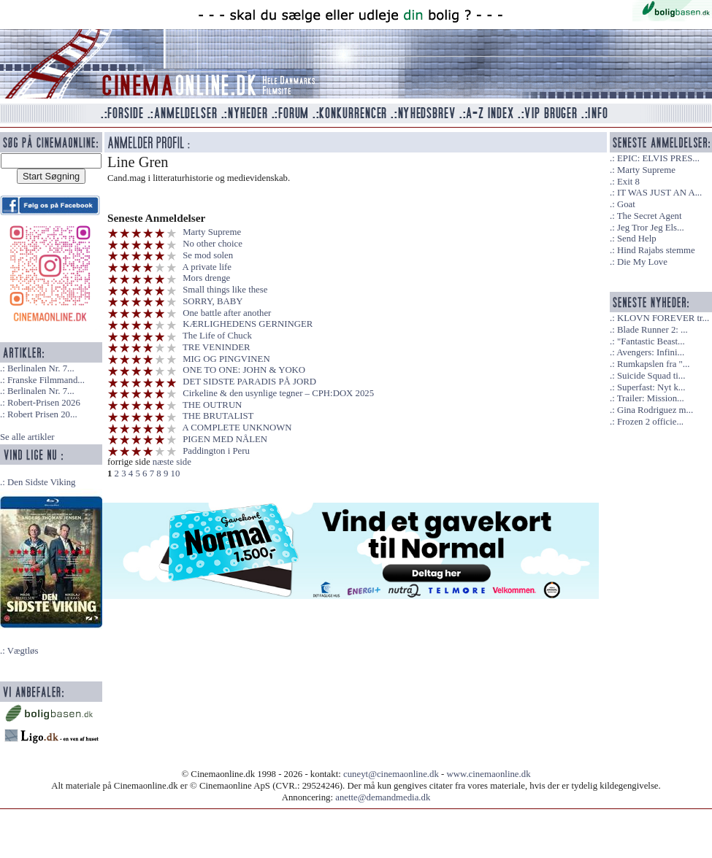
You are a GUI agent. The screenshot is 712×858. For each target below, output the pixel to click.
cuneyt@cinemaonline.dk (391, 774)
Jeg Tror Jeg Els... (650, 228)
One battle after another (227, 313)
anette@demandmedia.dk (382, 797)
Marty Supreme (212, 232)
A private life (207, 267)
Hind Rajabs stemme (656, 250)
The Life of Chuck (217, 336)
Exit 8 (628, 182)
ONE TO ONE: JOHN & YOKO (244, 370)
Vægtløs (23, 651)
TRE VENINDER (216, 347)
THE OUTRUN (212, 405)
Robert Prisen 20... (42, 414)
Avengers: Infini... (650, 352)
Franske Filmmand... (46, 380)
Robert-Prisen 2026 (43, 403)
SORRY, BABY (212, 301)
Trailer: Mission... (650, 398)
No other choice (212, 244)
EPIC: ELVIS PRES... (658, 158)
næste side (172, 462)
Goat (626, 204)
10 (175, 473)
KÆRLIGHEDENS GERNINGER (248, 324)
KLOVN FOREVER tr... (663, 318)
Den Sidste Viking (41, 482)
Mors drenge (206, 278)
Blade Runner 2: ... (652, 330)
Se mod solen (208, 255)
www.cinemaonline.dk (489, 774)
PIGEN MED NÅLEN (225, 439)
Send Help (637, 238)
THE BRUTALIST (218, 416)
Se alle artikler (27, 437)
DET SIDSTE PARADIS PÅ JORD (249, 381)
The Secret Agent (649, 216)
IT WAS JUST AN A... (659, 193)
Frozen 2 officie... (650, 422)
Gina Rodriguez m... (655, 410)
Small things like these (225, 290)
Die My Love (642, 262)
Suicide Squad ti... (651, 376)
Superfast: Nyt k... (651, 387)
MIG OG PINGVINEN (226, 359)
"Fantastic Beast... (651, 341)
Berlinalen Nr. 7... (40, 368)
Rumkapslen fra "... (653, 364)
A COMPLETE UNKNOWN (237, 427)
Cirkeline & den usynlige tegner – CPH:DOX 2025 (278, 393)
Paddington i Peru (216, 451)
